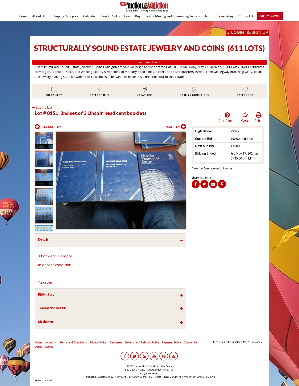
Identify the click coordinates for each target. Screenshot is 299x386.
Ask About (227, 117)
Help (207, 16)
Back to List (42, 107)
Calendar (89, 16)
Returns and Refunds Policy (142, 342)
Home (23, 16)
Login (237, 32)
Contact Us (247, 16)
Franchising (225, 16)
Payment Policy (171, 342)
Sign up (48, 346)
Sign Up (257, 32)
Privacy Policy (98, 342)
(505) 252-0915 (269, 16)
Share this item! (201, 177)
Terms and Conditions (73, 342)
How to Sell (109, 16)
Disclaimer (115, 342)
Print (258, 117)
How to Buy (132, 16)
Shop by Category (65, 16)
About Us (39, 16)
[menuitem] (23, 16)
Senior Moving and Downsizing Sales (171, 16)
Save (245, 117)
